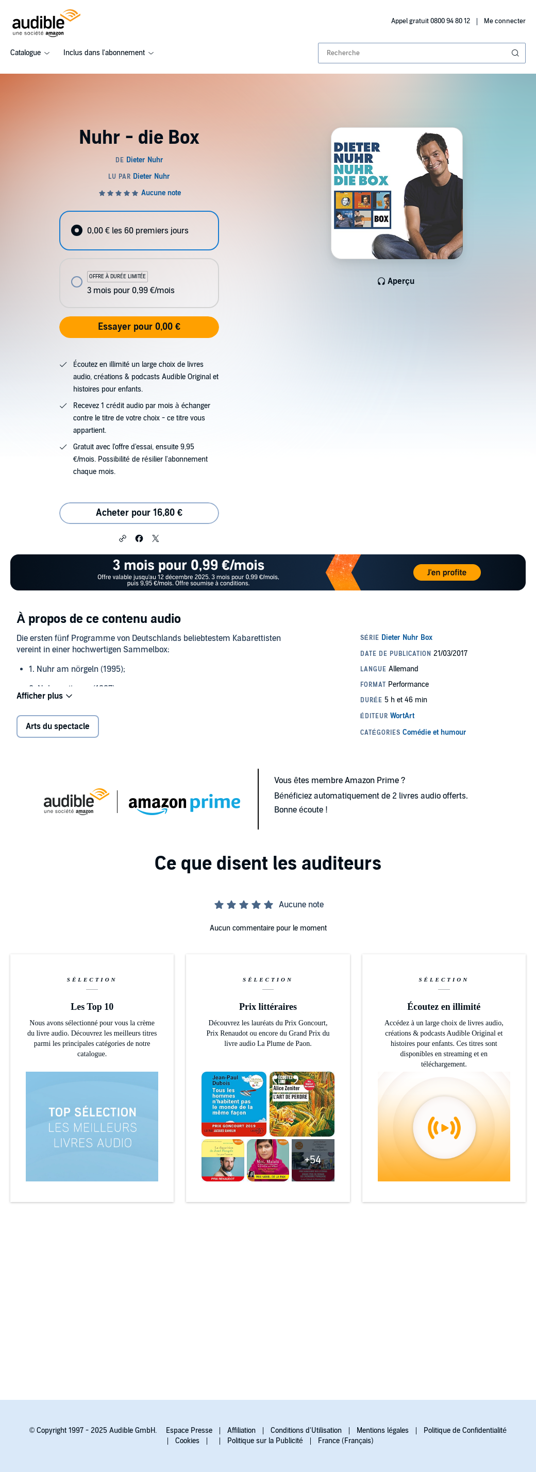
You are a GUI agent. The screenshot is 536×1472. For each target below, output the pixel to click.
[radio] (139, 230)
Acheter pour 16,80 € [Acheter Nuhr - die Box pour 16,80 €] (139, 512)
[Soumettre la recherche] (516, 53)
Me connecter (505, 21)
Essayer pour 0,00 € (139, 327)
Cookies (187, 1440)
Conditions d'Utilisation (306, 1430)
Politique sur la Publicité (265, 1440)
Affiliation (241, 1430)
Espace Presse (189, 1430)
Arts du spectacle (58, 726)
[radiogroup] (139, 259)
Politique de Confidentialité (465, 1430)
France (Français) (346, 1440)
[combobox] (422, 53)
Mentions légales (383, 1430)
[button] (123, 538)
